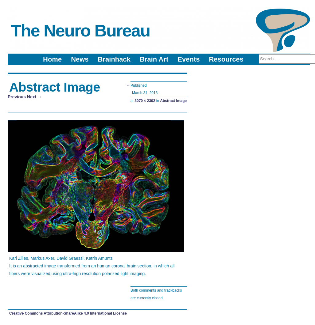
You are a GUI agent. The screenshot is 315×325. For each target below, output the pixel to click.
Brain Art (154, 59)
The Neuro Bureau (80, 30)
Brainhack (114, 59)
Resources (226, 59)
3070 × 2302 (144, 101)
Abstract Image (173, 101)
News (79, 59)
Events (188, 59)
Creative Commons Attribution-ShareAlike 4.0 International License (68, 313)
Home (52, 59)
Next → (34, 96)
